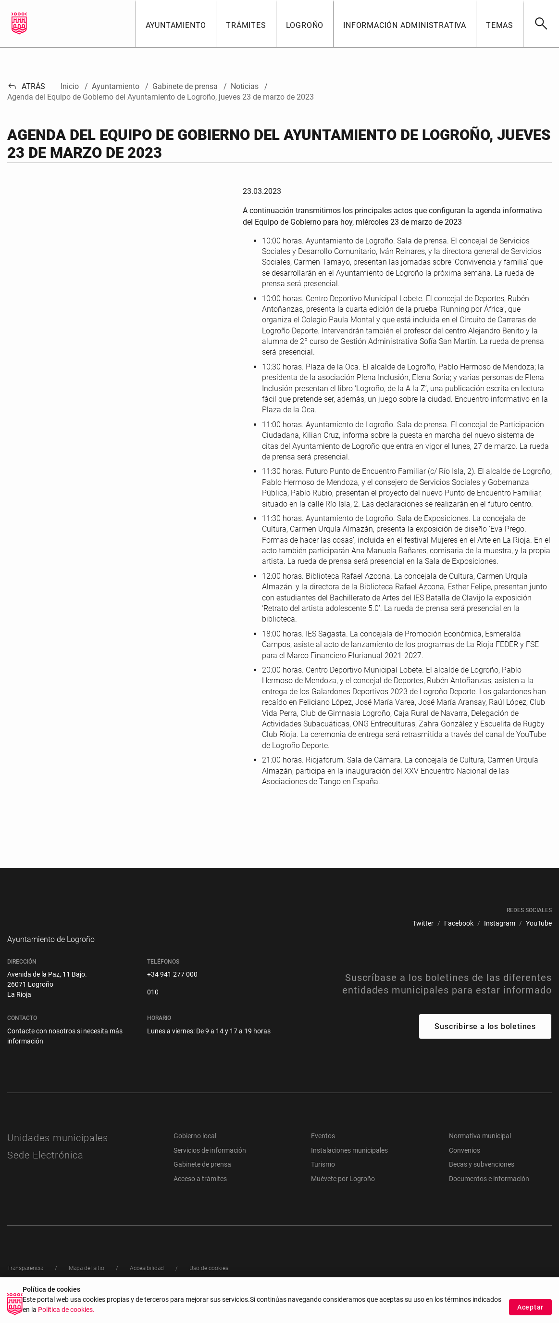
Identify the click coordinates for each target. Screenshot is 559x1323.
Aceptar (530, 1307)
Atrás (26, 86)
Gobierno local (195, 1150)
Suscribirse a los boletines (485, 1040)
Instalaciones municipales (349, 1165)
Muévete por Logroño (343, 1193)
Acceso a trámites (200, 1193)
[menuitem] (423, 923)
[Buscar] (541, 23)
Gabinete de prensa (202, 1179)
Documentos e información (489, 1193)
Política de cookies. (66, 1310)
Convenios (464, 1165)
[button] (176, 23)
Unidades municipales (57, 1152)
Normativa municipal (480, 1150)
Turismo (323, 1179)
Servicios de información (210, 1165)
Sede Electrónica (45, 1169)
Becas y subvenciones (481, 1179)
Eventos (323, 1150)
